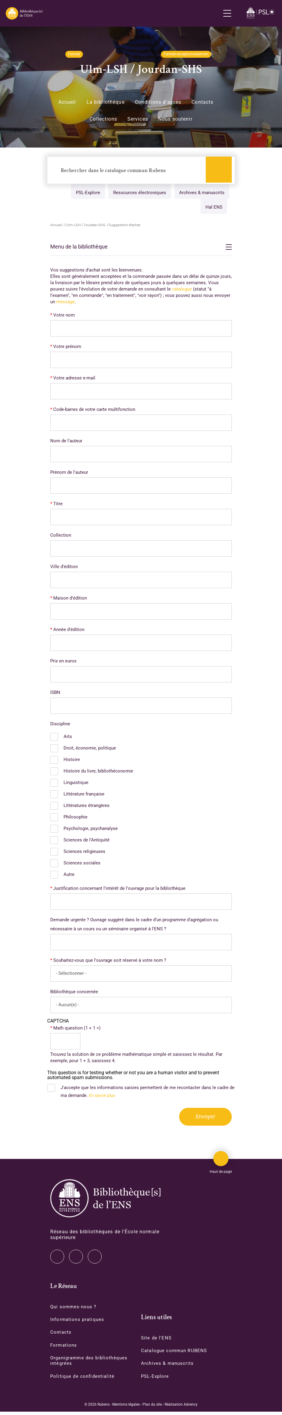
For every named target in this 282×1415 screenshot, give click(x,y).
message (65, 303)
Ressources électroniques (138, 193)
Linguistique (76, 784)
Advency (191, 1408)
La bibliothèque (106, 102)
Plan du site (152, 1408)
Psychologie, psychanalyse (91, 830)
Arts (68, 738)
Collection (60, 536)
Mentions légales (126, 1408)
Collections (103, 119)
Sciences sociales (82, 864)
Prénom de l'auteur (69, 474)
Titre (58, 505)
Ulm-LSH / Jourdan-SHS (85, 226)
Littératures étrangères (87, 807)
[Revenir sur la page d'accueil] (24, 13)
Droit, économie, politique (90, 749)
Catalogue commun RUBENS (175, 1353)
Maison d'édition (70, 599)
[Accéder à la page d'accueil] (105, 1200)
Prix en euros (63, 662)
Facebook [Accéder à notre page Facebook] (95, 1258)
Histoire (72, 761)
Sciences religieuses (84, 853)
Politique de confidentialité (83, 1379)
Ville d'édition (64, 568)
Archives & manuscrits (201, 193)
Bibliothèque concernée (74, 993)
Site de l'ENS (156, 1340)
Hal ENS (212, 209)
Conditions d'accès (158, 102)
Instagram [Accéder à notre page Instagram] (76, 1258)
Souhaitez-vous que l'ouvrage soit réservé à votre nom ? (109, 961)
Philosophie (75, 818)
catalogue (182, 290)
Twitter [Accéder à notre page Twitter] (57, 1258)
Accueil (67, 102)
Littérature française (84, 795)
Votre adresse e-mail (74, 379)
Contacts (202, 102)
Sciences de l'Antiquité (87, 841)
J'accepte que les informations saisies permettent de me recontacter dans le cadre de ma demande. (147, 1093)
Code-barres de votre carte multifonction (94, 411)
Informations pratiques (78, 1322)
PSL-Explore (86, 193)
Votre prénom (67, 348)
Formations (64, 1348)
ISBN (55, 694)
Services (137, 119)
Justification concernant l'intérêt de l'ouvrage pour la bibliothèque (119, 890)
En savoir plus (103, 1097)
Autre (69, 876)
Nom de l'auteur (66, 442)
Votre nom (64, 316)
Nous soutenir (175, 119)
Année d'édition (68, 631)
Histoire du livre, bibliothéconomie (98, 772)
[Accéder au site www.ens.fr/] (261, 13)
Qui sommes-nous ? (74, 1309)
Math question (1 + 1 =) (76, 1029)
